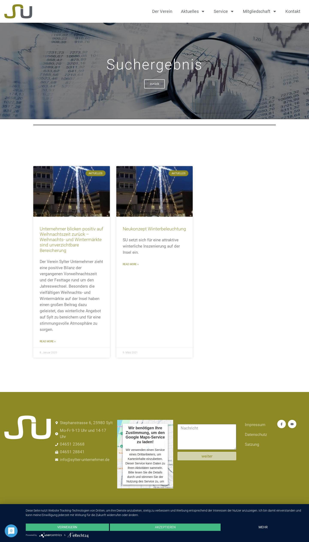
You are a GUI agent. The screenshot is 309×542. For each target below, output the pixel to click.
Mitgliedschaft (260, 11)
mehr (263, 527)
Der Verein (162, 11)
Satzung (252, 444)
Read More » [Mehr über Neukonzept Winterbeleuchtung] (131, 264)
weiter (206, 456)
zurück (154, 89)
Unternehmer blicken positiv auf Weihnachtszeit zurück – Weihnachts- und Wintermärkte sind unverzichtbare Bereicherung (71, 239)
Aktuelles (193, 11)
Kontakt (292, 11)
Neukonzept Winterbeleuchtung (154, 228)
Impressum (255, 424)
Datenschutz (256, 434)
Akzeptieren (165, 527)
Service (224, 11)
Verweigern (67, 527)
